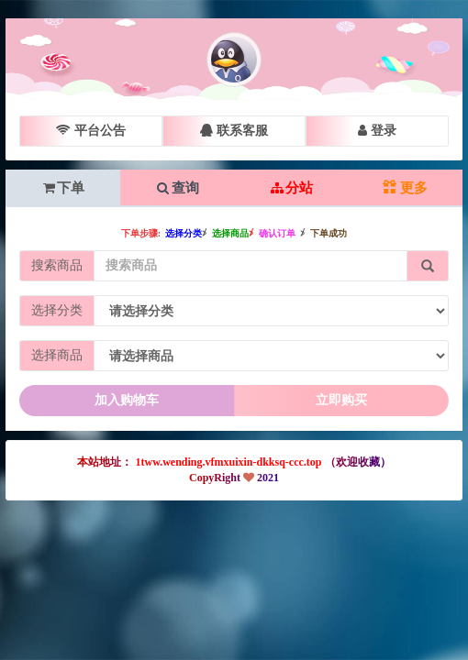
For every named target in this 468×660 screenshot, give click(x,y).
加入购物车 (127, 400)
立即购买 (341, 400)
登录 (377, 131)
